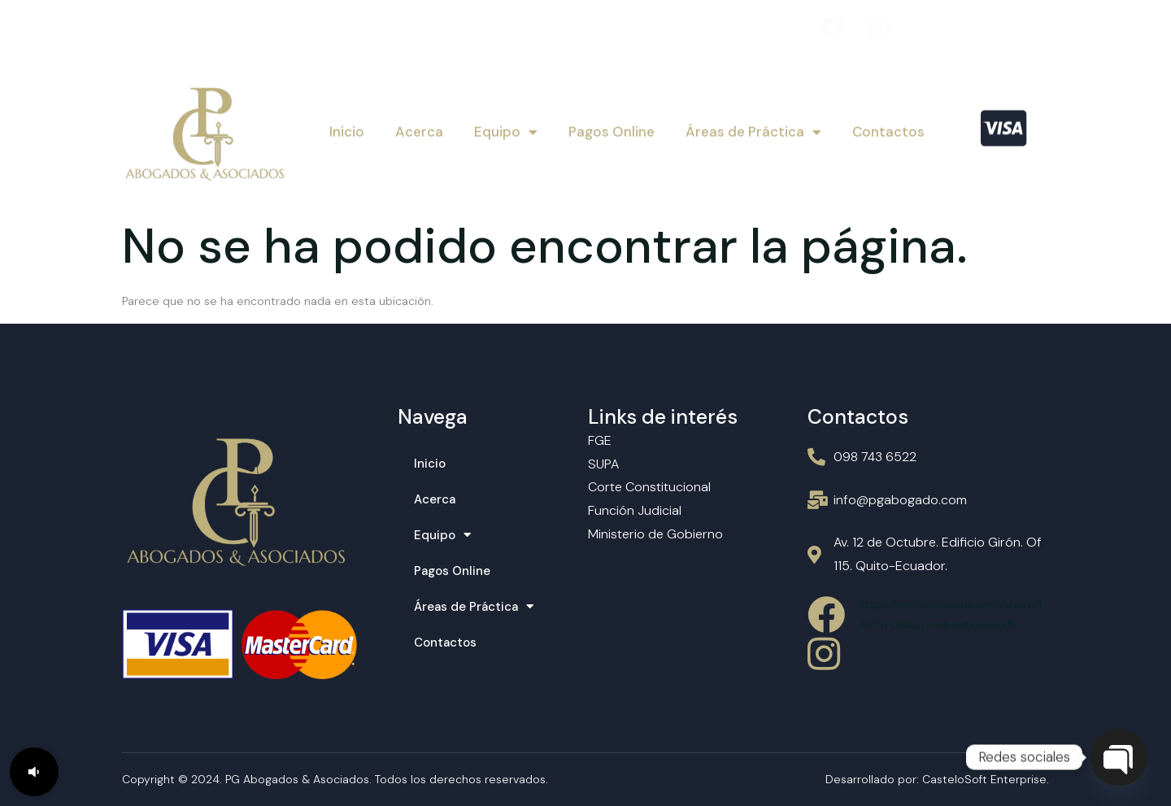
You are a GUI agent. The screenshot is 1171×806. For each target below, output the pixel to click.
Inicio (346, 130)
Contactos (888, 130)
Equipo (506, 130)
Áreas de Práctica (753, 130)
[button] (34, 771)
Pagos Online (611, 130)
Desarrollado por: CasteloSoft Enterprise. (937, 779)
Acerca (419, 130)
